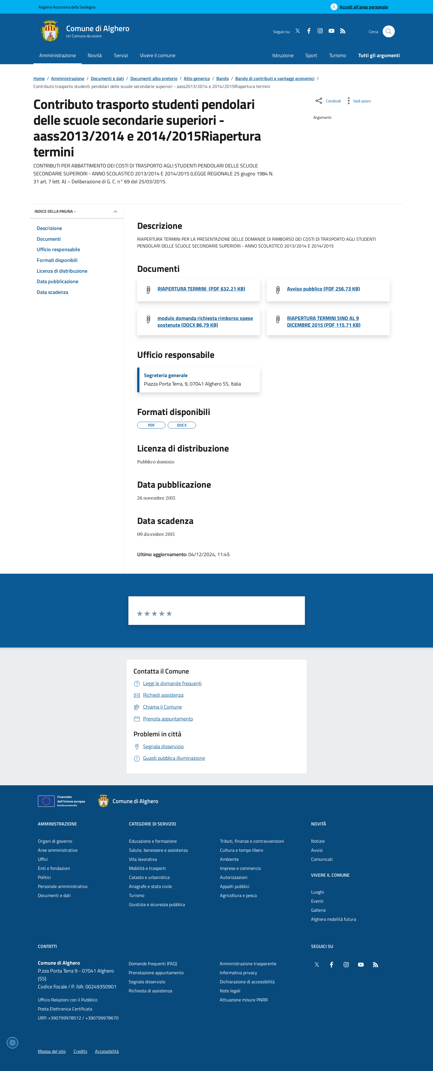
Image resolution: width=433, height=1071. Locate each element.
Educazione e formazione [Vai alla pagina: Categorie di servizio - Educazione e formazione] (153, 841)
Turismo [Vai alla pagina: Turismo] (337, 55)
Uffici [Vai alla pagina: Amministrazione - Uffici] (43, 859)
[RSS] (340, 31)
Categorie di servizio (152, 823)
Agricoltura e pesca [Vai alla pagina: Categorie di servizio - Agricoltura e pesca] (238, 895)
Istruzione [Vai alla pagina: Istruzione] (283, 55)
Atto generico (197, 78)
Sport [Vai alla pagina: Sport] (311, 55)
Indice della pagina (56, 211)
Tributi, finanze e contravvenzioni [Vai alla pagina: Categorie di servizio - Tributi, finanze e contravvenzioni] (252, 841)
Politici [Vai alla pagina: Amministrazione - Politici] (44, 877)
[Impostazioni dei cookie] (12, 1042)
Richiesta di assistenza (150, 990)
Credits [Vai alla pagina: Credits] (80, 1051)
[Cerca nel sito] (389, 31)
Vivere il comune (330, 875)
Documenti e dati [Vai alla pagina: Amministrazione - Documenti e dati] (54, 895)
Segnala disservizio (147, 981)
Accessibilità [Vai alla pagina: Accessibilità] (107, 1051)
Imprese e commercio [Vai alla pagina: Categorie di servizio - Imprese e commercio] (240, 868)
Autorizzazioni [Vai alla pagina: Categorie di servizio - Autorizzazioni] (233, 877)
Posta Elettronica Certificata (65, 1008)
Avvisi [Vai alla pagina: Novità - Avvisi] (317, 850)
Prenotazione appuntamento (156, 972)
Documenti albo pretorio (153, 78)
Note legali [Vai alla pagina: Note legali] (230, 990)
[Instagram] (318, 31)
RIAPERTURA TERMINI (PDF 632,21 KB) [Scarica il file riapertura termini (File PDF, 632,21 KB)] (201, 288)
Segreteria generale (166, 375)
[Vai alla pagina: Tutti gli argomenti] (376, 56)
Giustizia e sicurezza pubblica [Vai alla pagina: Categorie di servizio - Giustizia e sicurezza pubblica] (157, 904)
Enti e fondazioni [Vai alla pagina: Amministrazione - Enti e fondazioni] (54, 868)
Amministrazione (67, 78)
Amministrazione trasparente (248, 963)
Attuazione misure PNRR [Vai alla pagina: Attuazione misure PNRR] (244, 999)
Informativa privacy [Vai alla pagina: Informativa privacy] (238, 972)
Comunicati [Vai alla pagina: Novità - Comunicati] (322, 859)
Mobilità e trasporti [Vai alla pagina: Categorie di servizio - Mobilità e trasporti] (147, 868)
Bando (222, 78)
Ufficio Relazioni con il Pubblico (67, 999)
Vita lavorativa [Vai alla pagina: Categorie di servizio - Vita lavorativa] (143, 859)
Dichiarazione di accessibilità (247, 981)
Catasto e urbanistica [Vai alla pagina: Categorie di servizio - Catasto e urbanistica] (149, 877)
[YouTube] (329, 31)
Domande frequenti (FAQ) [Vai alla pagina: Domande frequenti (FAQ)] (153, 963)
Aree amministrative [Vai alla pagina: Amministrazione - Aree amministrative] (57, 850)
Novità (318, 823)
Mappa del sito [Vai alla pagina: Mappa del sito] (52, 1051)
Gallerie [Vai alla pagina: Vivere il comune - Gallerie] (318, 910)
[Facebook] (306, 31)
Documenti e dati (107, 78)
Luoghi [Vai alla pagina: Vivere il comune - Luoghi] (317, 892)
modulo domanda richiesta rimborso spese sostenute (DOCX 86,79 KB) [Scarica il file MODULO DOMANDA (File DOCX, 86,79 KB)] (205, 321)
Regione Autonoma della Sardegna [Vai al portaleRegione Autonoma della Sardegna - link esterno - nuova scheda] (66, 7)
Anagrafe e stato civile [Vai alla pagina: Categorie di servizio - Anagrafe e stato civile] (150, 886)
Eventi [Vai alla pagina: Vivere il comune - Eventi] (317, 901)
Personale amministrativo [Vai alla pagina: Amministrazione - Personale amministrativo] (62, 886)
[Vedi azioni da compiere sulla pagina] (357, 100)
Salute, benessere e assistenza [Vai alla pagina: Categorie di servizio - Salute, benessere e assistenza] (158, 850)
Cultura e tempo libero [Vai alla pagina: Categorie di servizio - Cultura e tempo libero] (241, 850)
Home (39, 78)
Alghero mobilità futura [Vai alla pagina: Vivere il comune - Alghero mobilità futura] (333, 919)
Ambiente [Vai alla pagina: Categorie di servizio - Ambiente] (229, 859)
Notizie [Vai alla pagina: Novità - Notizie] (318, 841)
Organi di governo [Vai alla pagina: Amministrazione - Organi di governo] (55, 841)
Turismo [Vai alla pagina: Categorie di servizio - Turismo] (136, 895)
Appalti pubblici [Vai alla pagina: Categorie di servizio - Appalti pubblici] (234, 886)
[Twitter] (295, 31)
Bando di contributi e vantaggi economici (274, 78)
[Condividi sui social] (327, 100)
